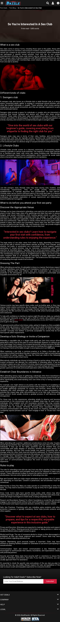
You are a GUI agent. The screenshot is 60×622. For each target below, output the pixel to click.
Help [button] (29, 604)
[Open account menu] (53, 3)
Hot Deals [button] (29, 595)
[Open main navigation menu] (2, 3)
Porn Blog (12, 8)
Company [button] (29, 600)
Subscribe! (50, 581)
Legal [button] (29, 609)
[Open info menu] (58, 3)
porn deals (18, 320)
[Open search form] (48, 3)
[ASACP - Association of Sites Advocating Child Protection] (26, 619)
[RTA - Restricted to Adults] (35, 619)
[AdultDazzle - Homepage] (18, 3)
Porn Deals (3, 8)
